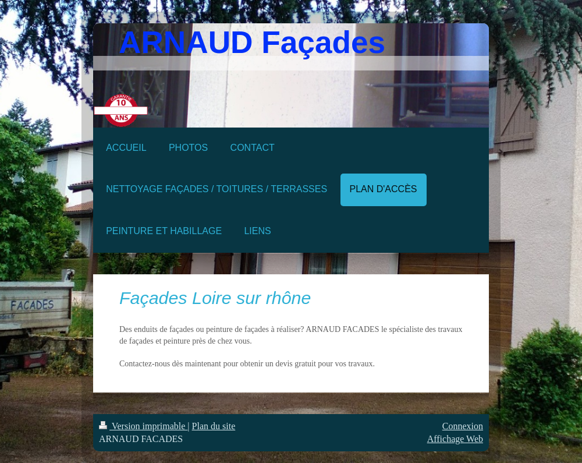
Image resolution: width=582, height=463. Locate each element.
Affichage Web (455, 439)
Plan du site (214, 426)
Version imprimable (143, 426)
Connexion (462, 426)
